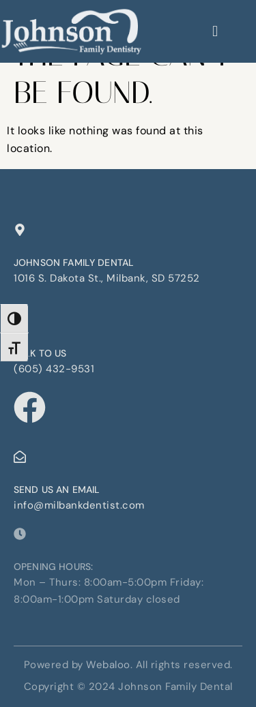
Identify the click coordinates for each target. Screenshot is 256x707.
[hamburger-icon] (215, 31)
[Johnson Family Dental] (20, 230)
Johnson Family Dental (74, 262)
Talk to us (40, 353)
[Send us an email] (20, 457)
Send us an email (57, 489)
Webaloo (108, 665)
